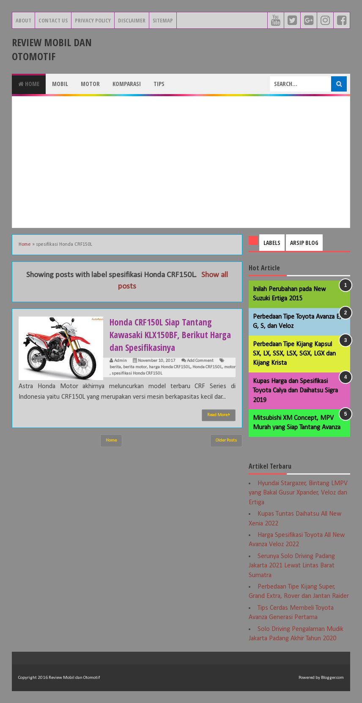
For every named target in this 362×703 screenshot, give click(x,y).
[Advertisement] (181, 162)
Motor (90, 84)
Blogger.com (332, 677)
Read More (218, 414)
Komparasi (126, 84)
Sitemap (163, 20)
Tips (159, 84)
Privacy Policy (93, 20)
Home (28, 84)
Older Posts (226, 440)
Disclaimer (131, 20)
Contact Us (53, 20)
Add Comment (200, 360)
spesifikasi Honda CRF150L (137, 373)
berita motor (135, 367)
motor (230, 367)
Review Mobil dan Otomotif (52, 49)
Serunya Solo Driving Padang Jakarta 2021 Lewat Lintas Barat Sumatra (292, 566)
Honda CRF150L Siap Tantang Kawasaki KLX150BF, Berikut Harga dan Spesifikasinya (162, 334)
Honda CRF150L (207, 367)
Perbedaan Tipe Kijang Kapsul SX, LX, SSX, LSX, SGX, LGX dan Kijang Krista (294, 354)
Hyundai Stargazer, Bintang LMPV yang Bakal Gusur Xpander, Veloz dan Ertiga (298, 493)
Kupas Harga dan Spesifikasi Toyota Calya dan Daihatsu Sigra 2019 (295, 391)
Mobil (60, 84)
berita (115, 367)
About (23, 20)
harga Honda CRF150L (169, 367)
